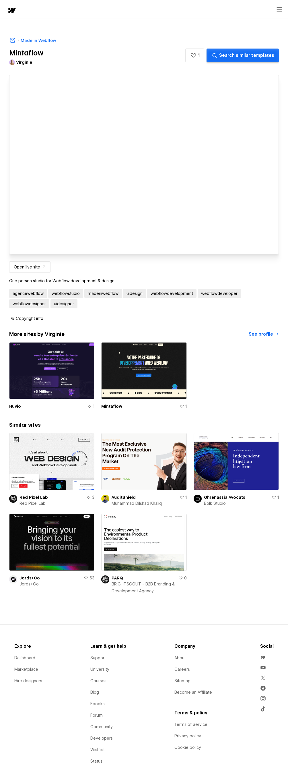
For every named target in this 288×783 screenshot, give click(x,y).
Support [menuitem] (98, 658)
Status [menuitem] (96, 761)
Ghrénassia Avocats (224, 497)
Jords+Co (30, 578)
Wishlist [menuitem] (97, 749)
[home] (11, 11)
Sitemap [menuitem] (182, 680)
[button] (194, 55)
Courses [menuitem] (98, 680)
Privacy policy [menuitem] (187, 736)
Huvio (15, 406)
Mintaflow (111, 406)
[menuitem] (263, 657)
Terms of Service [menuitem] (190, 724)
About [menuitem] (180, 658)
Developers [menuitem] (101, 738)
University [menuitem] (99, 669)
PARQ (117, 578)
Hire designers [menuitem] (28, 680)
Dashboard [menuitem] (24, 658)
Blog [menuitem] (94, 692)
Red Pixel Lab (34, 497)
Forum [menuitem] (96, 715)
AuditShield (124, 497)
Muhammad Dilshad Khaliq (137, 503)
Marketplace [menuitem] (26, 669)
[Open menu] (279, 9)
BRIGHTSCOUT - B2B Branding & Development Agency (143, 587)
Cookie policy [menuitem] (187, 747)
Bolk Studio (215, 503)
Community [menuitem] (101, 726)
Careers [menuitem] (182, 669)
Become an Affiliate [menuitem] (193, 692)
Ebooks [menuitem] (97, 703)
